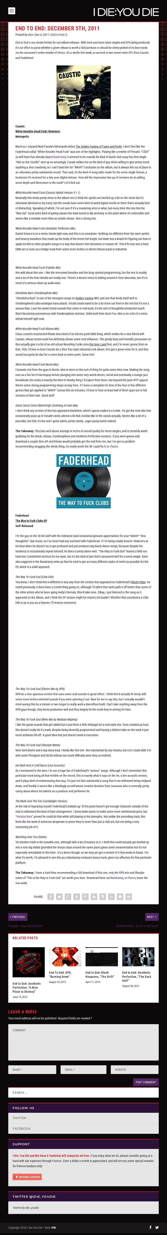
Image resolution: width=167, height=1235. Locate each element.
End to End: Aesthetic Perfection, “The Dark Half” (136, 978)
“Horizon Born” (24, 818)
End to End (57, 37)
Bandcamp (116, 880)
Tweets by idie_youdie (26, 1210)
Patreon (57, 1163)
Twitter (19, 1120)
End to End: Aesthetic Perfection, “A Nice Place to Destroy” (27, 989)
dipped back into (55, 159)
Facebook (22, 1131)
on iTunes (112, 448)
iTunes (132, 880)
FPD (53, 1230)
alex (30, 37)
